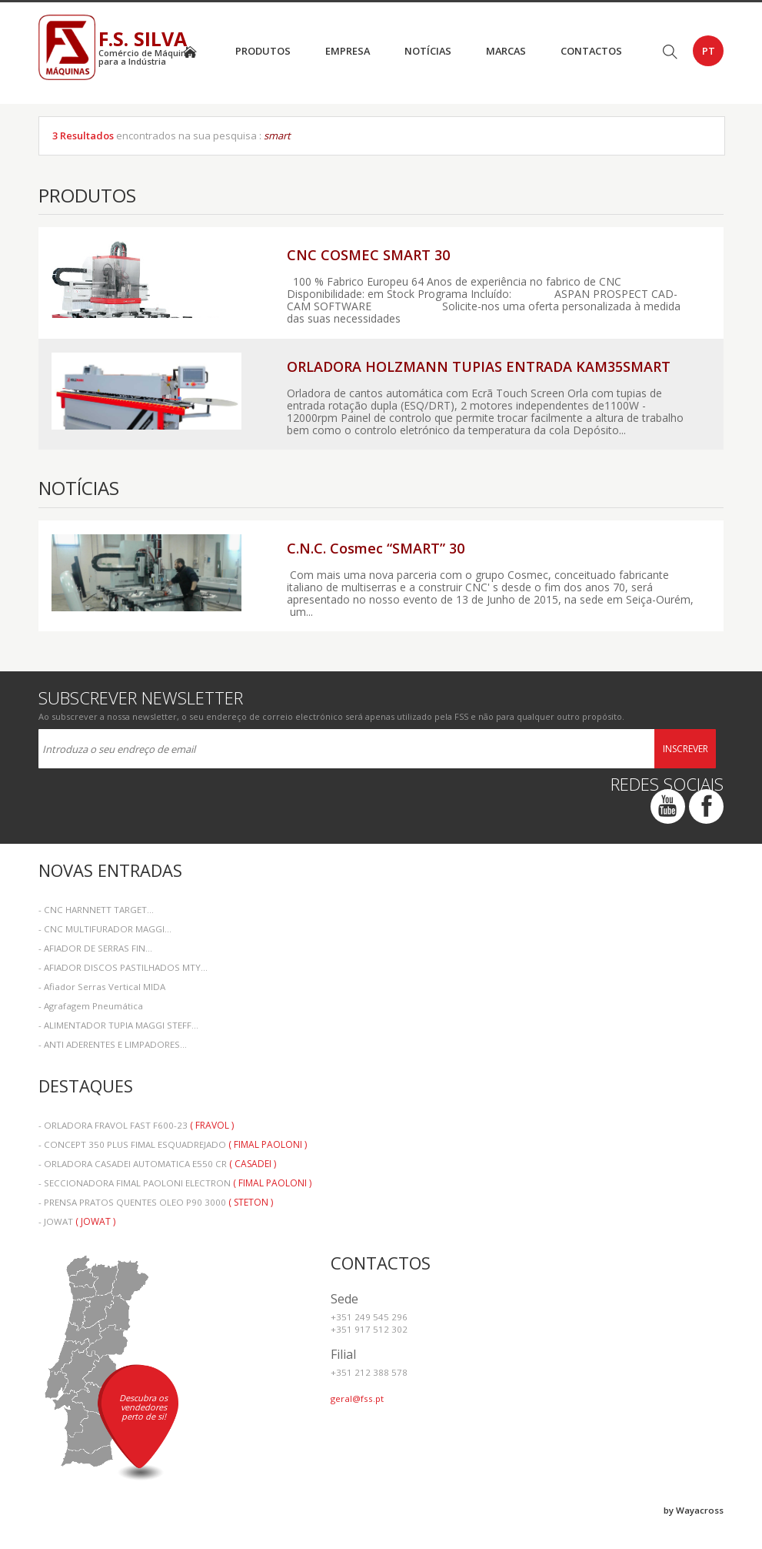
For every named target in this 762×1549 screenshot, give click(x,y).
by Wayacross (694, 1510)
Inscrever (685, 748)
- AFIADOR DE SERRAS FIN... (95, 948)
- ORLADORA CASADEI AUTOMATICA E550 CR (157, 1163)
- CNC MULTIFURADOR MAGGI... (104, 929)
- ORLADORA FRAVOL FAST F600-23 (136, 1125)
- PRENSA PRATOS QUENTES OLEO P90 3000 (155, 1202)
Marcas (506, 51)
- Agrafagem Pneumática (90, 1006)
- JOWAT (76, 1221)
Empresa (347, 51)
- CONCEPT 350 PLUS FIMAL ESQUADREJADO (172, 1144)
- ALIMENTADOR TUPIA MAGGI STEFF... (118, 1025)
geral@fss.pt (357, 1398)
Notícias (427, 51)
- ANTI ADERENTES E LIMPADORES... (112, 1044)
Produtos (263, 51)
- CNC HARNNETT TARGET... (96, 909)
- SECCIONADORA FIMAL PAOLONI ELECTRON (174, 1182)
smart (277, 135)
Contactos (591, 51)
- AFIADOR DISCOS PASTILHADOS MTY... (123, 967)
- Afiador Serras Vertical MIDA (101, 986)
